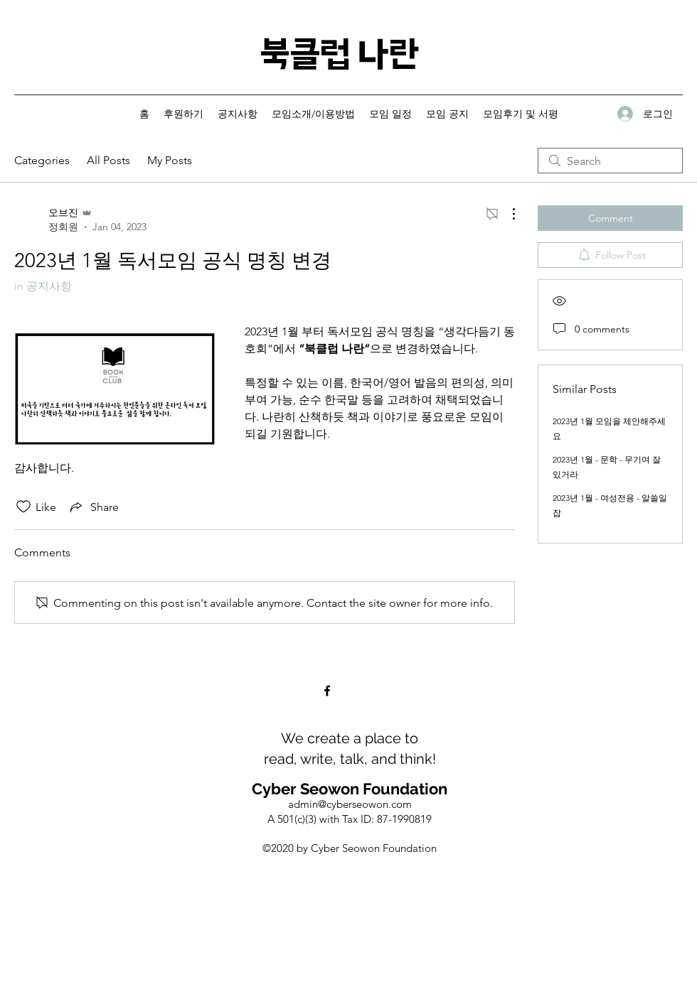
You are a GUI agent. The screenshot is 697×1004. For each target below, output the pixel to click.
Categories (42, 160)
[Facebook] (327, 691)
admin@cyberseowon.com (350, 804)
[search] (610, 160)
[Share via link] (93, 506)
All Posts (108, 160)
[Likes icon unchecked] (23, 506)
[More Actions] (506, 213)
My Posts (169, 160)
